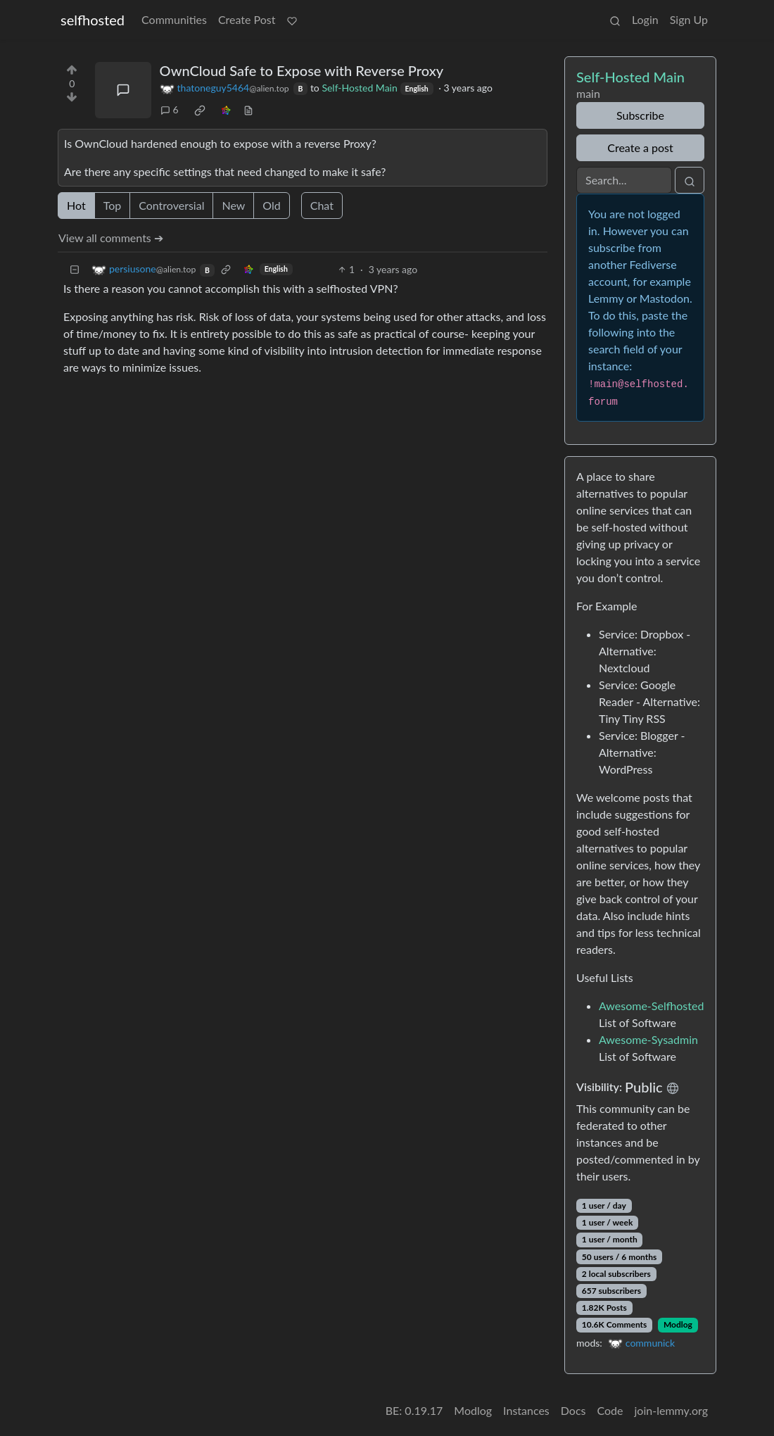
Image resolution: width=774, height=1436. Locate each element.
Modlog (678, 1324)
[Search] (624, 180)
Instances (526, 1410)
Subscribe (640, 115)
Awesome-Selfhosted (651, 1005)
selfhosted (93, 19)
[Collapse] (74, 269)
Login (645, 19)
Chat (322, 205)
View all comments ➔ (110, 237)
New (233, 205)
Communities (174, 19)
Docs (573, 1410)
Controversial (171, 205)
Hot (76, 205)
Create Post (247, 19)
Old (271, 205)
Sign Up (689, 19)
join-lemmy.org (671, 1410)
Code (610, 1410)
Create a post (640, 147)
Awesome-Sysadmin (648, 1039)
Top (112, 205)
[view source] (248, 109)
